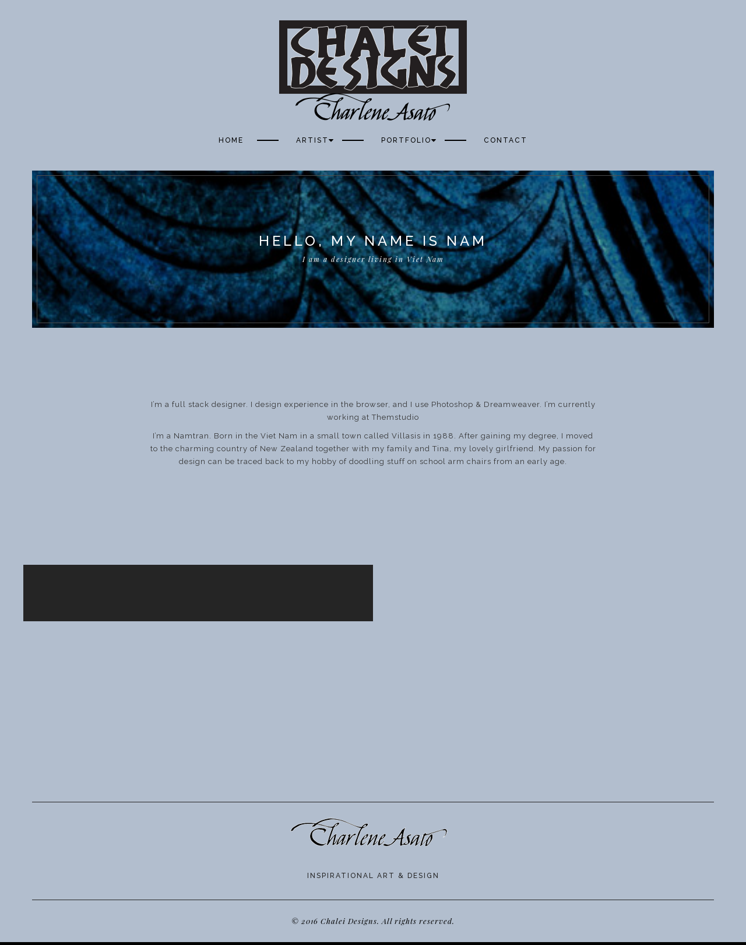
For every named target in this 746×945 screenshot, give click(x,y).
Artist (312, 140)
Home (231, 140)
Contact (505, 140)
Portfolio (406, 140)
